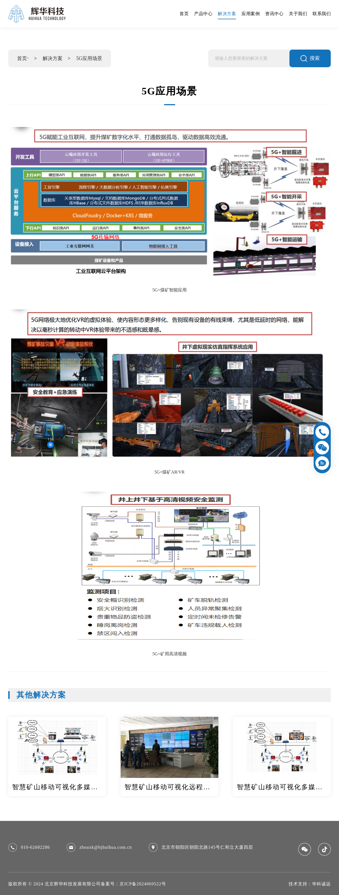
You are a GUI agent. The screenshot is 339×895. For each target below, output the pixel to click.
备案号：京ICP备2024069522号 (133, 884)
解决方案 (53, 58)
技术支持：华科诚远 (310, 884)
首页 (22, 58)
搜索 (310, 58)
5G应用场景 (89, 58)
